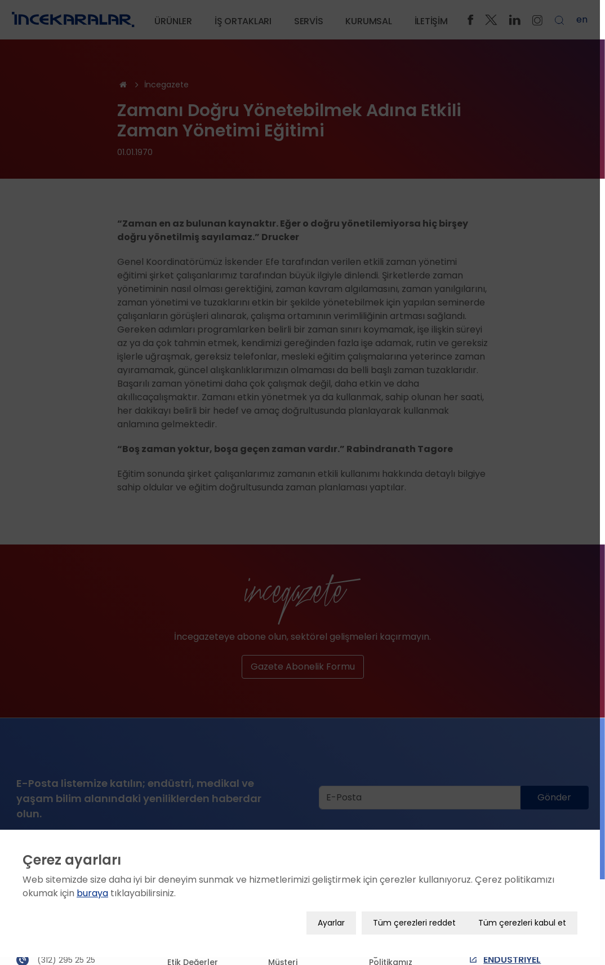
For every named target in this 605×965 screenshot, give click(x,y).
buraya (92, 895)
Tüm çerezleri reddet (419, 925)
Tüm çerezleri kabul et (527, 925)
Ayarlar (336, 925)
